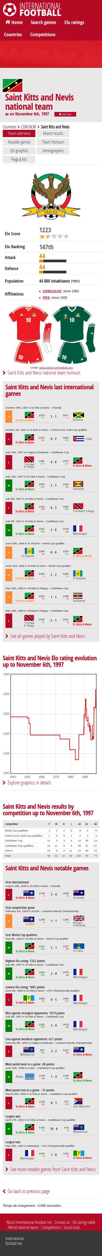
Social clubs (72, 1227)
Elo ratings (74, 22)
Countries (13, 35)
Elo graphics (19, 150)
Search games (43, 22)
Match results (53, 133)
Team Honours (53, 142)
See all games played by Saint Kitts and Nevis (47, 636)
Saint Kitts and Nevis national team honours (44, 373)
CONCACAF (28, 127)
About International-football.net (29, 1222)
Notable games (19, 142)
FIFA (46, 298)
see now (65, 114)
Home (17, 22)
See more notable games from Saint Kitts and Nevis (52, 1169)
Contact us (62, 1222)
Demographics (53, 150)
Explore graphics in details (29, 783)
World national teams (23, 1227)
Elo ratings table (84, 1222)
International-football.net (15, 1241)
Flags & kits (19, 159)
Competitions (42, 35)
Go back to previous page (29, 1191)
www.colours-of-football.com (56, 367)
